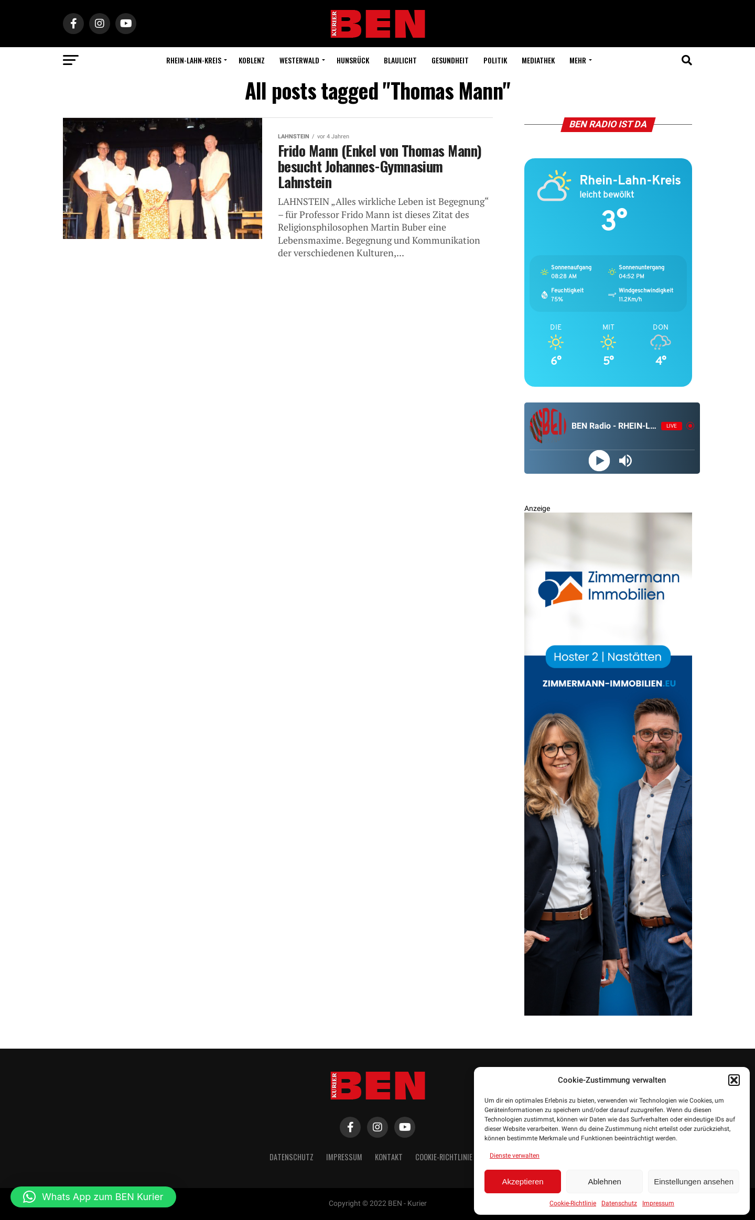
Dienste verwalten (515, 1155)
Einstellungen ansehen (694, 1181)
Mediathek (538, 60)
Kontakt (389, 1156)
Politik (495, 60)
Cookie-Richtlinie (572, 1203)
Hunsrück (353, 60)
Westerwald (299, 60)
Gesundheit (450, 60)
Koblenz (252, 60)
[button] (734, 1080)
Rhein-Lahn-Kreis (193, 60)
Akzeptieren (522, 1181)
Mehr (577, 60)
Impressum (658, 1203)
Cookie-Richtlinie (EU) (450, 1156)
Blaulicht (400, 60)
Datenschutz (619, 1203)
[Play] (599, 460)
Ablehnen (604, 1181)
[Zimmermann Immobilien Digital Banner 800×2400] (608, 1013)
